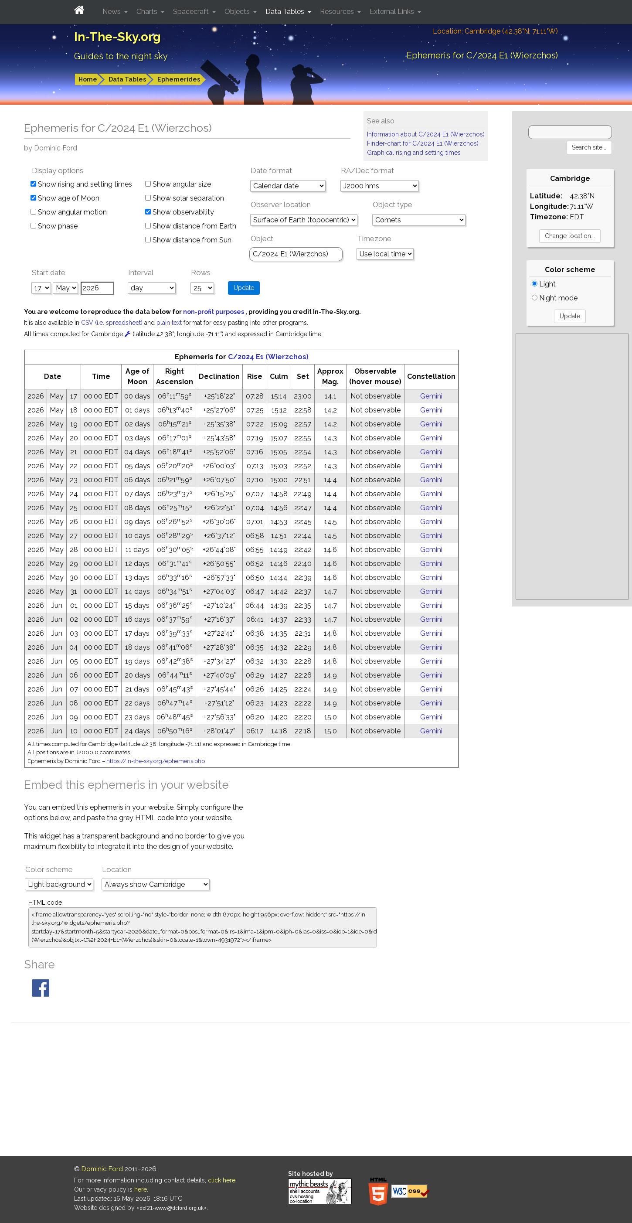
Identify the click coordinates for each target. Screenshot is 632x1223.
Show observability (179, 212)
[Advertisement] (572, 466)
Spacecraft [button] (192, 11)
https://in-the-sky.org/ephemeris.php (155, 761)
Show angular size (178, 184)
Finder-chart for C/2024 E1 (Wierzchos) (423, 143)
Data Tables (127, 79)
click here (221, 1180)
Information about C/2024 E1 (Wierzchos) (426, 134)
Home (87, 79)
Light (544, 284)
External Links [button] (393, 11)
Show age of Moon (65, 198)
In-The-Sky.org (117, 37)
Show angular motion (69, 212)
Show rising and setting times (81, 184)
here (140, 1189)
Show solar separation (184, 198)
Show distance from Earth (190, 226)
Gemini (431, 396)
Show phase (54, 226)
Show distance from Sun (188, 240)
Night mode (555, 298)
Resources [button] (338, 11)
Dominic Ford (102, 1169)
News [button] (112, 11)
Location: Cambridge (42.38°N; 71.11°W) (495, 31)
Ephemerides (178, 79)
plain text (169, 322)
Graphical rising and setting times (414, 152)
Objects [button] (237, 11)
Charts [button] (147, 11)
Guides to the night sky (121, 56)
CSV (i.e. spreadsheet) (112, 322)
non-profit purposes (214, 311)
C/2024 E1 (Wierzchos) (268, 357)
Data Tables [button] (285, 11)
